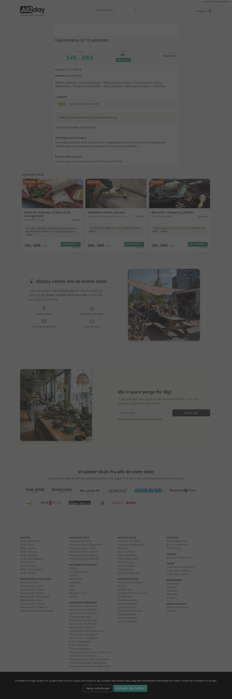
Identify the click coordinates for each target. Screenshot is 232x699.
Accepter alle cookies (130, 688)
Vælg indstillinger (98, 688)
